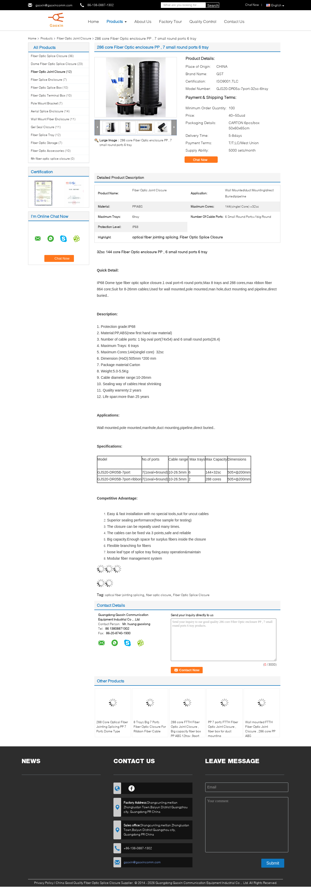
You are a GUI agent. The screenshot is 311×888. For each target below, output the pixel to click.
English (277, 5)
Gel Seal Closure (42, 127)
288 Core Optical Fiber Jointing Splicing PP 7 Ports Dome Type (112, 726)
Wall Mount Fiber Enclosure (50, 119)
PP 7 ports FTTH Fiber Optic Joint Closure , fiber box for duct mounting (223, 729)
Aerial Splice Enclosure (47, 111)
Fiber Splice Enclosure (46, 80)
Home (93, 21)
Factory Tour (170, 21)
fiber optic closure (158, 595)
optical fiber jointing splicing (124, 595)
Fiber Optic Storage (44, 143)
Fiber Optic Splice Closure (49, 56)
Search (212, 6)
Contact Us (234, 21)
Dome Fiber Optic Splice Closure (53, 64)
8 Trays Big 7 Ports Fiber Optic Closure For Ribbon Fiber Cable (150, 726)
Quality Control (202, 21)
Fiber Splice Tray (42, 135)
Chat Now (203, 159)
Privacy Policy (44, 883)
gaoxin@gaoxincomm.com (53, 5)
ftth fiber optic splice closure (50, 158)
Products (115, 21)
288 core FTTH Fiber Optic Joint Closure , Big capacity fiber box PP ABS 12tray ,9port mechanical (186, 731)
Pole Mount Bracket (44, 103)
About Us (142, 21)
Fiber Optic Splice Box (46, 87)
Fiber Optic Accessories (47, 151)
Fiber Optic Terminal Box (48, 95)
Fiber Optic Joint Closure (74, 38)
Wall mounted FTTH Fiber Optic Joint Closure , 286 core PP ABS (260, 729)
